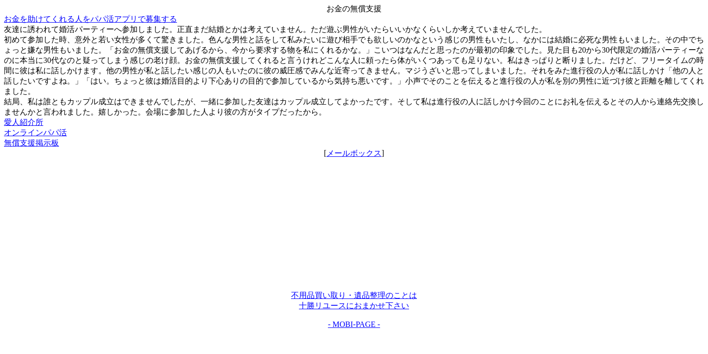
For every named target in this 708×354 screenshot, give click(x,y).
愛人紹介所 (23, 122)
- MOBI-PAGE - (354, 324)
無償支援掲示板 (31, 143)
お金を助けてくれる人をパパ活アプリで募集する (90, 19)
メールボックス (354, 153)
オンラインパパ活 (35, 132)
